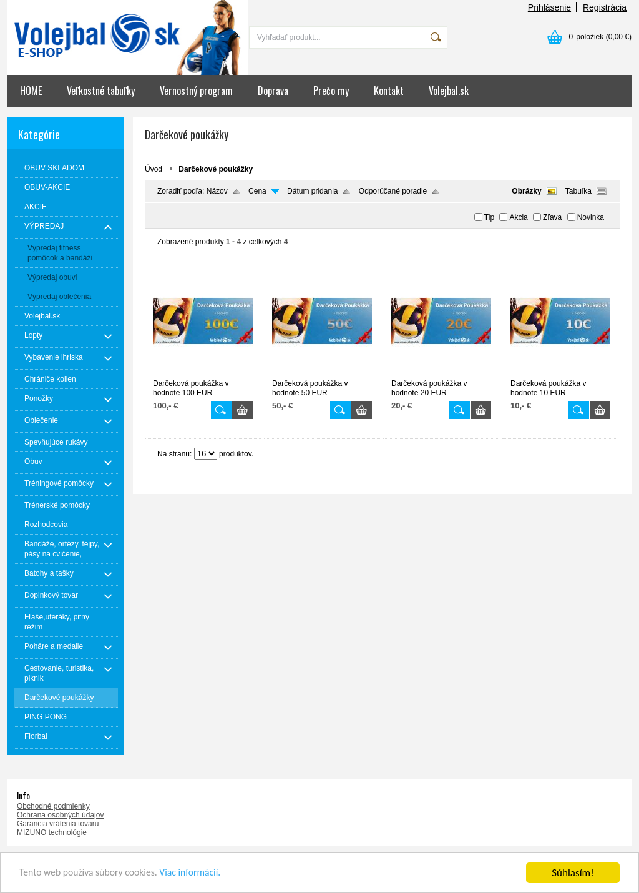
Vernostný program (196, 90)
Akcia (518, 217)
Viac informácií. (204, 874)
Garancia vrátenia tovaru (58, 823)
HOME (31, 90)
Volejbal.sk (449, 90)
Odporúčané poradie (393, 191)
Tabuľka (578, 191)
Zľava (552, 217)
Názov (217, 191)
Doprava (273, 90)
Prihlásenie (549, 7)
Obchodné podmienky (53, 806)
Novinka (590, 217)
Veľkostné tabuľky (101, 90)
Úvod (153, 169)
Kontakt (389, 90)
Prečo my (331, 90)
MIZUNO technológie (52, 832)
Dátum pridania (312, 191)
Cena (257, 191)
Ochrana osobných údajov (60, 815)
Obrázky (526, 191)
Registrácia (605, 7)
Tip (489, 217)
